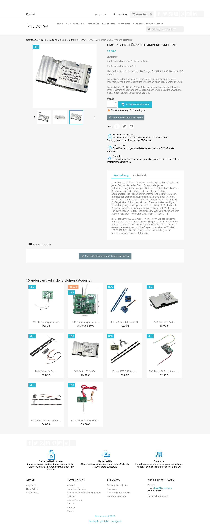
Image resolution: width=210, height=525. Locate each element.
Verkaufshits (32, 492)
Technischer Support (158, 496)
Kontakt (30, 14)
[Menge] (110, 104)
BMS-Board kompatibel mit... (85, 322)
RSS (170, 14)
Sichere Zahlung (75, 500)
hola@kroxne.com (163, 488)
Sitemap (71, 507)
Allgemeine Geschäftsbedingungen (84, 492)
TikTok (201, 14)
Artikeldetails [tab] (140, 175)
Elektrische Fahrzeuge (148, 23)
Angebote (31, 485)
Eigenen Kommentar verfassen (125, 117)
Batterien (108, 23)
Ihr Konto (113, 480)
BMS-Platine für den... (46, 371)
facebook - (94, 521)
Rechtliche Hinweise (76, 489)
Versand (71, 485)
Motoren (124, 23)
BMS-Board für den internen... (164, 371)
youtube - (105, 521)
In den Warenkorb (135, 104)
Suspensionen (75, 23)
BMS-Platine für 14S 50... (85, 371)
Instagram (188, 14)
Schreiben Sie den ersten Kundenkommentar (105, 256)
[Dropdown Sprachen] (101, 14)
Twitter (165, 14)
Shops (70, 511)
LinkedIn (195, 14)
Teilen (117, 126)
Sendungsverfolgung (117, 485)
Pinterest (182, 14)
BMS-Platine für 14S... (164, 322)
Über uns (71, 496)
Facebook (159, 14)
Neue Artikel (32, 489)
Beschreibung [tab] (121, 175)
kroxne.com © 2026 (105, 516)
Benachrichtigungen (117, 496)
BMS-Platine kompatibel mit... (46, 322)
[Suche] (165, 29)
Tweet (124, 126)
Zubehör (93, 23)
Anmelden (112, 489)
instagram (116, 521)
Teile (60, 23)
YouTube (176, 14)
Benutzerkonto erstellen (119, 492)
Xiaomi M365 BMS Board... (124, 371)
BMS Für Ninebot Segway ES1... (124, 322)
